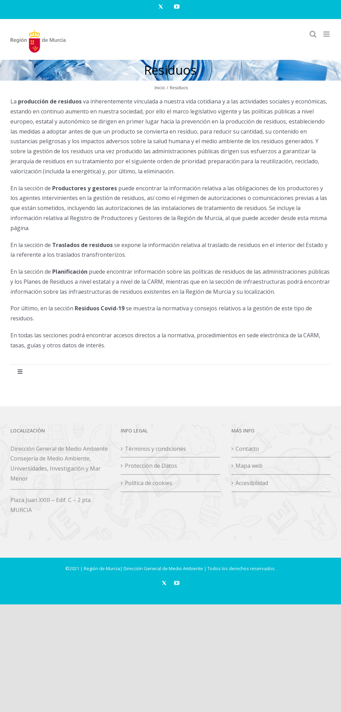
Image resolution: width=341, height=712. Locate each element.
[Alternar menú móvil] (327, 34)
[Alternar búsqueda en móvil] (313, 34)
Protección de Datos (151, 465)
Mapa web (249, 465)
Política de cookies (148, 483)
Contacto (247, 449)
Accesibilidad (252, 483)
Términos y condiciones (155, 449)
